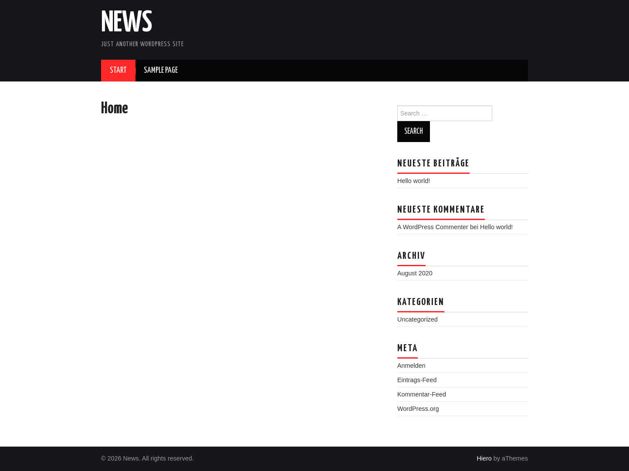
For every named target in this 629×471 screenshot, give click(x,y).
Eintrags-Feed (416, 379)
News (126, 23)
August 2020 (415, 273)
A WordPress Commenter (432, 227)
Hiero (484, 458)
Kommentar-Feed (421, 394)
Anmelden (411, 365)
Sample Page (161, 71)
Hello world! (413, 180)
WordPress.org (418, 408)
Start (118, 71)
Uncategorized (417, 319)
